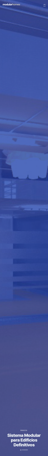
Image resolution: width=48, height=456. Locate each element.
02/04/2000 (25, 450)
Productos (24, 430)
